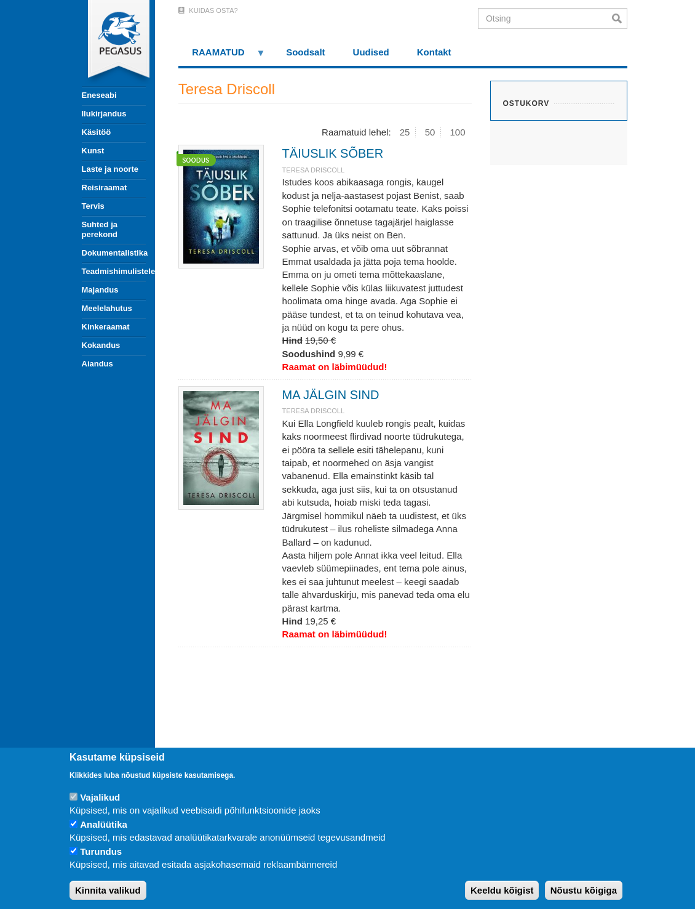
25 (405, 132)
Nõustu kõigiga (583, 890)
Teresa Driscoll (313, 170)
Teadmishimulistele (114, 271)
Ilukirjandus (104, 113)
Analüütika (103, 824)
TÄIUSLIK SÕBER (333, 153)
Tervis (93, 206)
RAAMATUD (222, 56)
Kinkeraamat (106, 326)
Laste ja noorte (110, 169)
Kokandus (101, 345)
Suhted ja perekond (100, 229)
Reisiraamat (104, 187)
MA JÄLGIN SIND (330, 395)
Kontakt (434, 52)
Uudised (371, 52)
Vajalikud (100, 797)
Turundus (101, 851)
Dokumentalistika (114, 252)
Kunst (93, 150)
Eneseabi (99, 95)
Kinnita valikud (108, 890)
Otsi (619, 18)
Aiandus (97, 363)
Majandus (100, 289)
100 (458, 132)
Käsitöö (96, 132)
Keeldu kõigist (502, 890)
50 (430, 132)
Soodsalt (305, 52)
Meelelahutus (107, 308)
